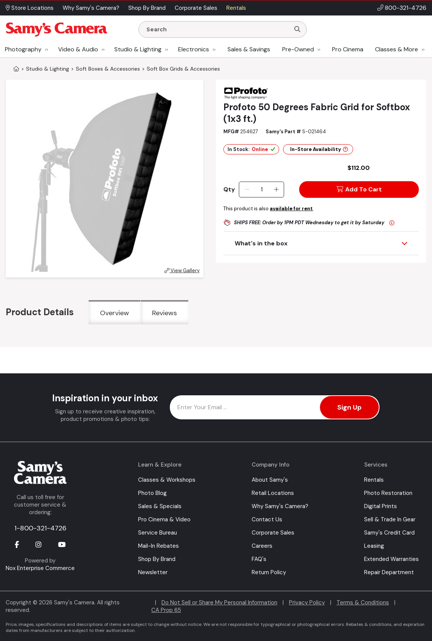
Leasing (374, 546)
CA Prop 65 (166, 610)
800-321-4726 (405, 8)
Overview (114, 312)
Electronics (193, 49)
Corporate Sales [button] (196, 8)
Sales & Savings (249, 49)
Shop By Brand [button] (147, 8)
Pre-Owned (298, 49)
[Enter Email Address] (274, 407)
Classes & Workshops (166, 480)
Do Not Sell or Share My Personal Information (219, 602)
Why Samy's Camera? (280, 506)
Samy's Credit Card (389, 532)
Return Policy (269, 572)
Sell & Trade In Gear (389, 519)
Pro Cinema (347, 49)
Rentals (374, 480)
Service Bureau (157, 532)
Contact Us (267, 519)
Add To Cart (359, 189)
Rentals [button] (236, 8)
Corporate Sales (273, 532)
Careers (262, 546)
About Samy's (270, 480)
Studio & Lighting (137, 49)
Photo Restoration (388, 493)
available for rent (291, 208)
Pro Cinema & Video (164, 519)
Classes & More (396, 49)
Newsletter (153, 572)
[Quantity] (261, 189)
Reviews (164, 312)
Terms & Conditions (363, 602)
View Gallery (182, 270)
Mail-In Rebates (158, 546)
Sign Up (349, 407)
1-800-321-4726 (40, 528)
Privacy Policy (307, 602)
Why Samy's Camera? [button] (91, 8)
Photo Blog (152, 493)
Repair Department (389, 572)
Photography (23, 49)
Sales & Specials (159, 506)
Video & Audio (78, 49)
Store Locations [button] (30, 8)
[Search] (297, 29)
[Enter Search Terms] (217, 29)
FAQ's (259, 559)
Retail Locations (273, 493)
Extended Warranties (391, 559)
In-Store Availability (319, 149)
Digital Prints (380, 506)
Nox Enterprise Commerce (40, 568)
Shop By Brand (156, 559)
